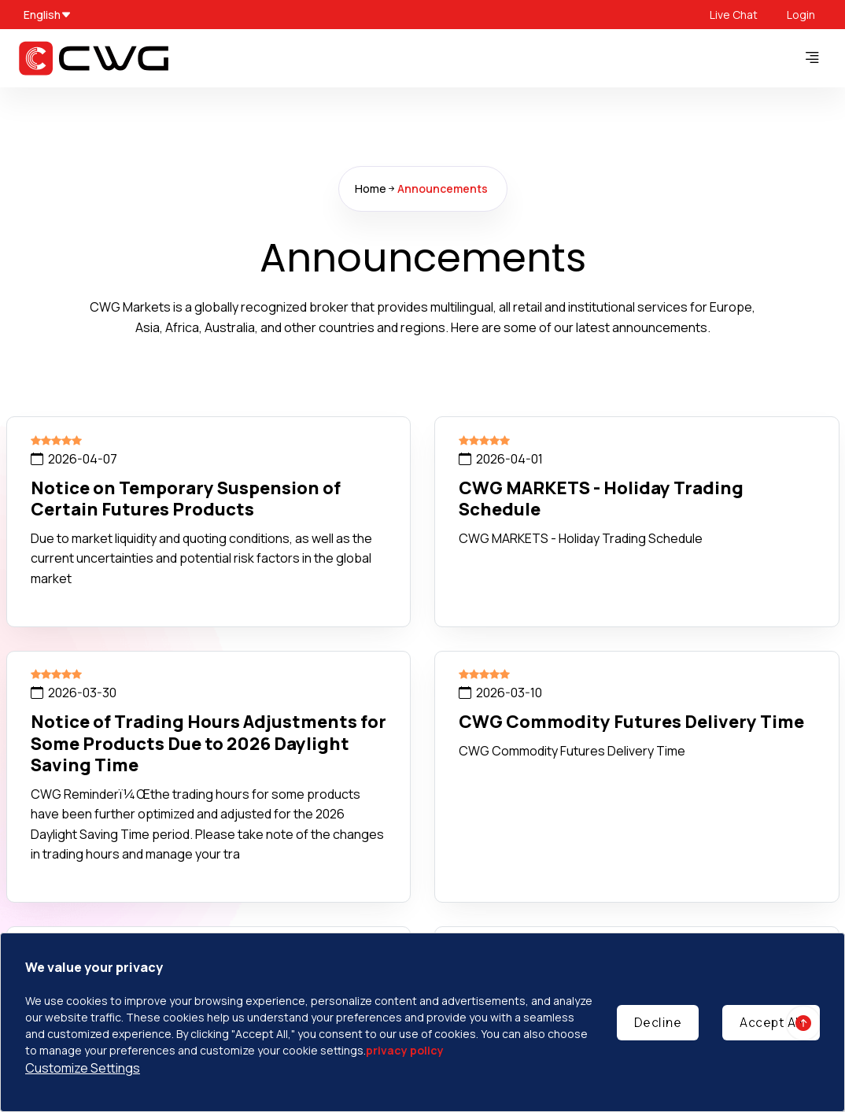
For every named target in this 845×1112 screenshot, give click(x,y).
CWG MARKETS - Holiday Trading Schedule (601, 499)
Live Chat (734, 14)
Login (801, 14)
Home (370, 188)
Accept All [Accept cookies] (771, 1022)
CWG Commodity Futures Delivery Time (631, 721)
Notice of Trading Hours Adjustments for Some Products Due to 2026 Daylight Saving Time (208, 743)
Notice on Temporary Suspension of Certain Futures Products (186, 499)
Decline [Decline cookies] (658, 1022)
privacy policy (405, 1050)
